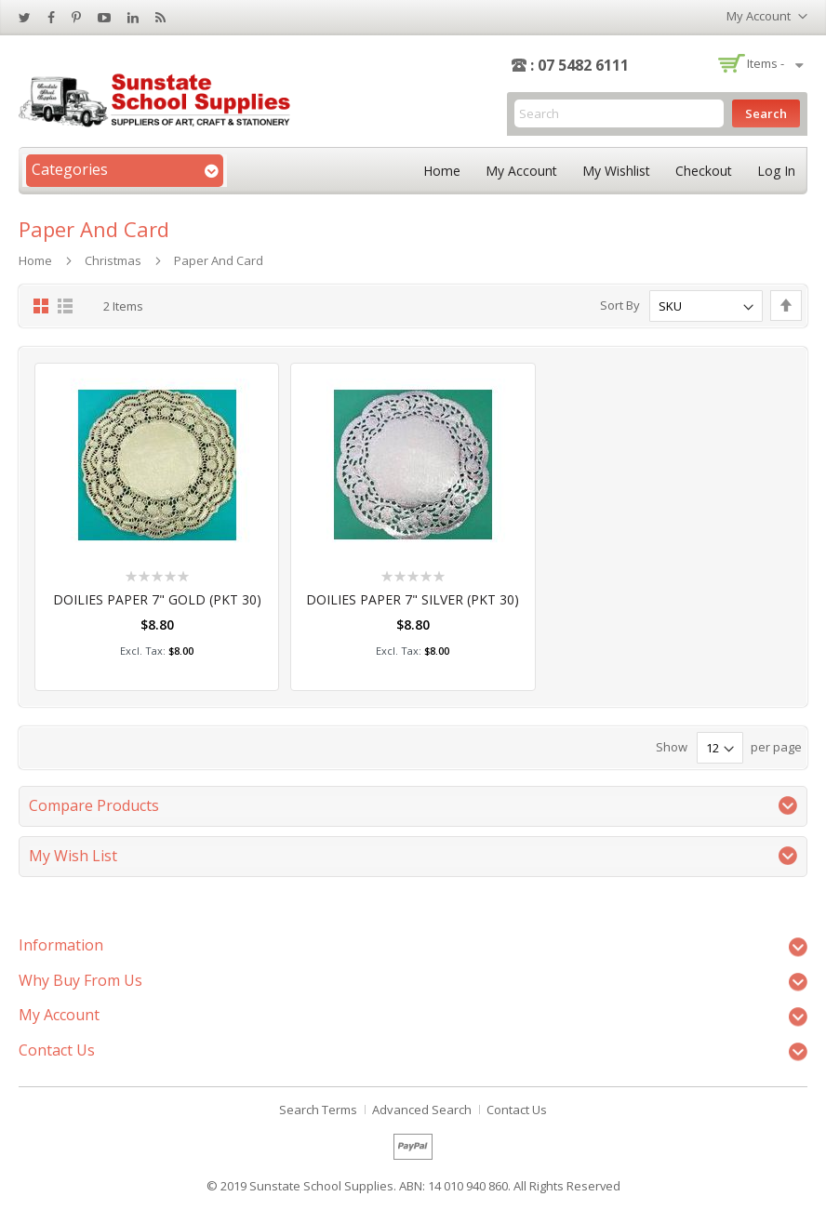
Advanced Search (422, 1109)
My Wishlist (616, 170)
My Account (521, 170)
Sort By (620, 306)
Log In (776, 170)
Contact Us (516, 1109)
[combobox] (619, 113)
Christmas (113, 260)
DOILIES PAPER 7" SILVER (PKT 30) (412, 599)
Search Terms (318, 1109)
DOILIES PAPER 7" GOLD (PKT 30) (157, 599)
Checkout (703, 170)
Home (441, 170)
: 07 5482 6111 (579, 65)
